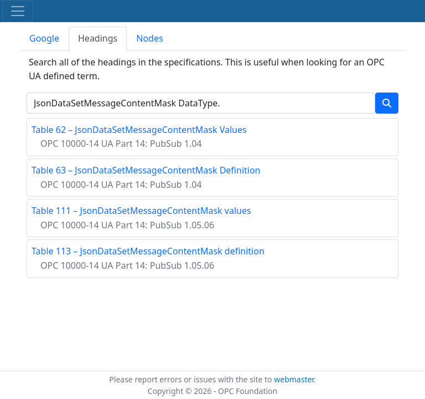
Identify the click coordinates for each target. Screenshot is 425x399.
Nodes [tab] (149, 38)
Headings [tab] (97, 38)
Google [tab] (44, 38)
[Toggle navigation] (17, 11)
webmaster (294, 379)
